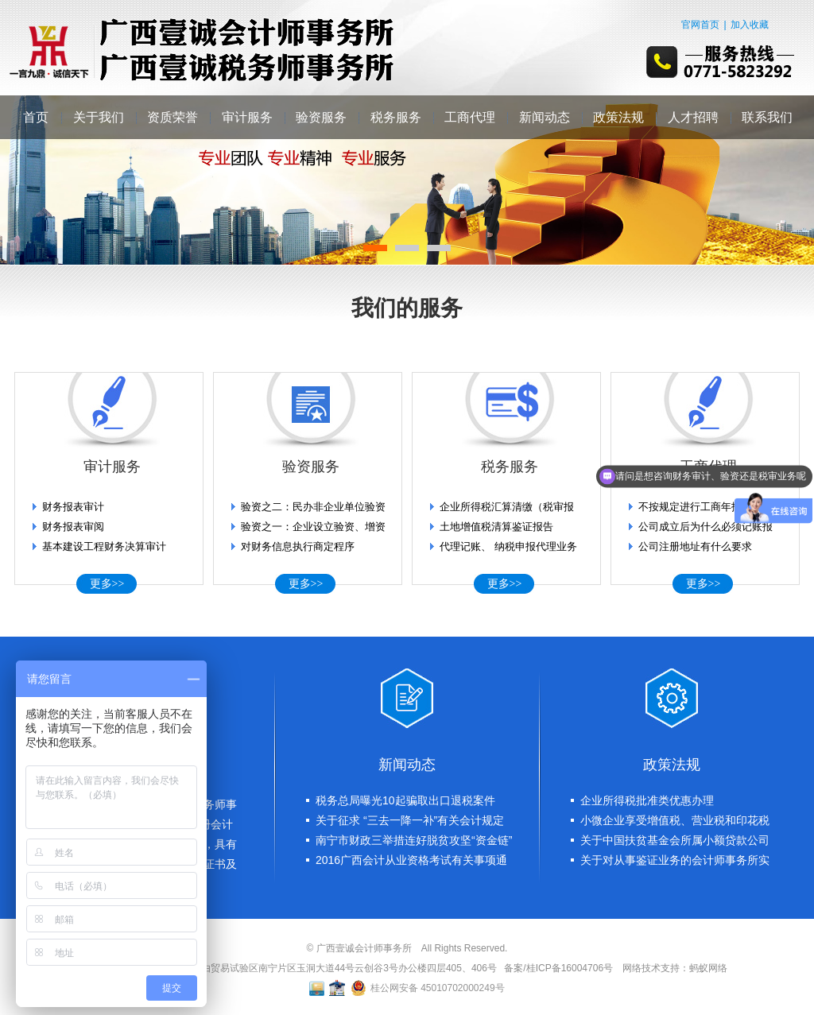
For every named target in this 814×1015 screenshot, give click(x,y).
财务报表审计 (73, 507)
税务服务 (395, 117)
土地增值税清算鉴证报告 (496, 527)
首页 (35, 117)
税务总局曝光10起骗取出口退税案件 (405, 800)
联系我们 (767, 117)
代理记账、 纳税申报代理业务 (508, 546)
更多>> (107, 584)
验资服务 (321, 117)
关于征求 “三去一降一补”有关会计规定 (410, 820)
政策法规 (618, 117)
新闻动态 (544, 117)
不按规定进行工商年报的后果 (705, 507)
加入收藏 (750, 24)
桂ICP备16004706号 (569, 968)
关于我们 (98, 117)
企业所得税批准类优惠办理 (647, 800)
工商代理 (469, 117)
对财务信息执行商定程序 (298, 546)
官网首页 (700, 24)
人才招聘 (693, 117)
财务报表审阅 (73, 527)
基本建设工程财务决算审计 (104, 546)
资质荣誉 (172, 117)
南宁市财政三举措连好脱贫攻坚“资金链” (414, 840)
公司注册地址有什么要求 (695, 546)
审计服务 (247, 117)
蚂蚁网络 (708, 968)
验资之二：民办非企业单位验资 (313, 507)
